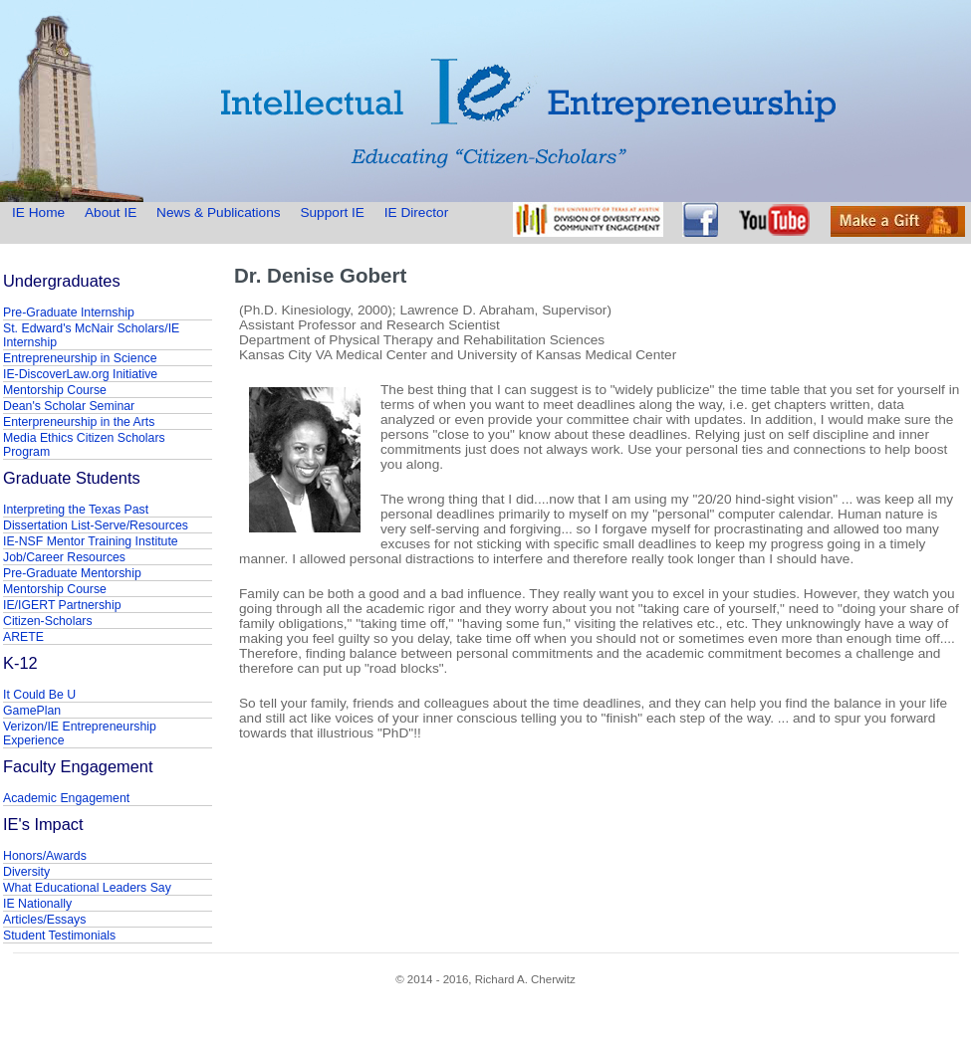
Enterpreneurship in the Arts (78, 422)
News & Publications (218, 212)
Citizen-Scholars (48, 621)
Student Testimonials (59, 935)
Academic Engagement (66, 798)
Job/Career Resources (64, 557)
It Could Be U (39, 695)
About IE (110, 212)
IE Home (40, 212)
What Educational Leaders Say (87, 888)
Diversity (26, 872)
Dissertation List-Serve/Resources (95, 525)
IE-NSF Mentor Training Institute (90, 541)
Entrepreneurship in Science (80, 358)
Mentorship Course (55, 390)
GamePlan (32, 711)
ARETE (23, 637)
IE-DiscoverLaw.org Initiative (80, 374)
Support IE (332, 212)
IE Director (416, 212)
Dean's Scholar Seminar (68, 406)
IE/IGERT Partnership (62, 605)
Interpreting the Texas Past (75, 510)
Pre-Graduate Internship (68, 312)
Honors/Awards (45, 856)
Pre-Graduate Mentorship (72, 573)
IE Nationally (37, 904)
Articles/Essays (44, 920)
